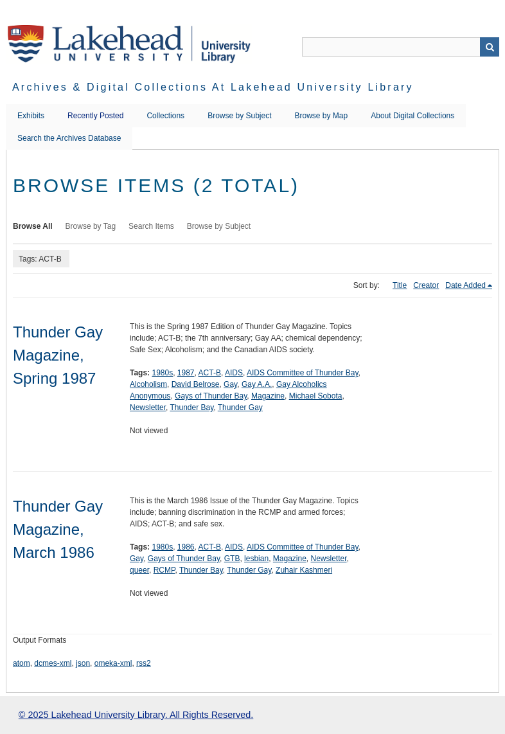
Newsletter (148, 407)
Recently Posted (95, 115)
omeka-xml (113, 663)
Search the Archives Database (69, 138)
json (83, 663)
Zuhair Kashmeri (304, 570)
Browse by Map (321, 115)
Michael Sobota (315, 395)
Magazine (268, 395)
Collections (165, 115)
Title (400, 285)
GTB (232, 558)
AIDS (234, 372)
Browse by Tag (91, 226)
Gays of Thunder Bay (211, 395)
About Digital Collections (412, 115)
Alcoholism (148, 384)
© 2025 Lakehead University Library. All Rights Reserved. (136, 715)
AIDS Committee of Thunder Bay (303, 372)
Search (489, 47)
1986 (186, 546)
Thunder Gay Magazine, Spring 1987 (58, 355)
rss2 (143, 663)
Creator (426, 285)
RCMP (164, 570)
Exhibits (30, 115)
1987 (186, 372)
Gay (230, 384)
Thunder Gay (240, 407)
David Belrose (196, 384)
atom (21, 663)
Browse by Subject (239, 115)
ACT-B (210, 372)
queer (139, 570)
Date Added (465, 285)
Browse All (33, 226)
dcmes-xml (52, 663)
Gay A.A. (257, 384)
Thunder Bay (191, 407)
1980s (162, 372)
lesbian (256, 558)
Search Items (151, 226)
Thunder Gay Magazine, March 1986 (58, 529)
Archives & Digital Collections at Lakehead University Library (213, 87)
